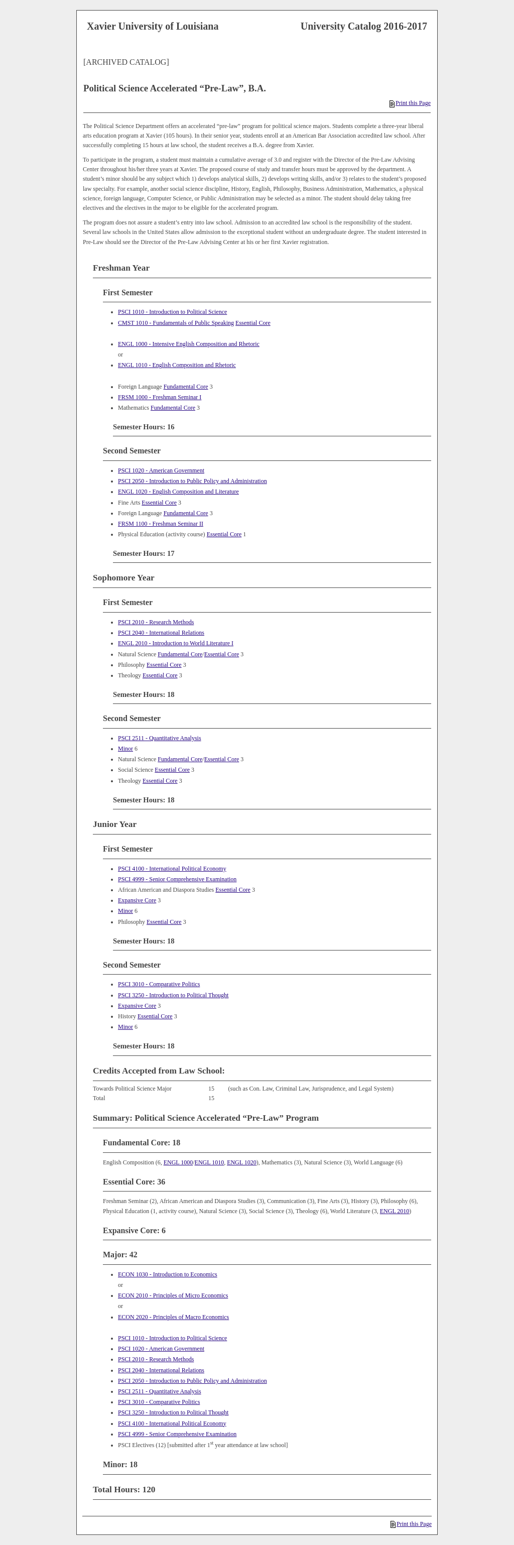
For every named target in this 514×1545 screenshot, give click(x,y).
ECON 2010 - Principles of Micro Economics (173, 1295)
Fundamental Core (186, 386)
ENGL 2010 (395, 1211)
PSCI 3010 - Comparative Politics (159, 984)
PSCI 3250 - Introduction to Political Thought (173, 995)
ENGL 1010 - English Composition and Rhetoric (177, 365)
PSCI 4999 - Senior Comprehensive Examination (177, 879)
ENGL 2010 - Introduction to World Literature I (175, 643)
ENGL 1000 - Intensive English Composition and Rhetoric (189, 343)
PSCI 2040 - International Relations (161, 632)
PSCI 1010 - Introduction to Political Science (172, 311)
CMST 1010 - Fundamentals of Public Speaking (176, 322)
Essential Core (253, 322)
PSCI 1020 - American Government (161, 470)
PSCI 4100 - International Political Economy (172, 868)
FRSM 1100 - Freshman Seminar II (160, 523)
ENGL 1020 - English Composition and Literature (178, 491)
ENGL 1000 (178, 1162)
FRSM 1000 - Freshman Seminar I (159, 397)
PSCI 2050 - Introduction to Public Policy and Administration (192, 481)
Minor (125, 748)
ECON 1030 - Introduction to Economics (167, 1274)
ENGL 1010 (209, 1162)
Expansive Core (137, 900)
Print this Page (410, 102)
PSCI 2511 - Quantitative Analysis (159, 738)
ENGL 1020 (241, 1162)
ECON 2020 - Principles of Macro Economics (173, 1317)
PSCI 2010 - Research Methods (156, 622)
